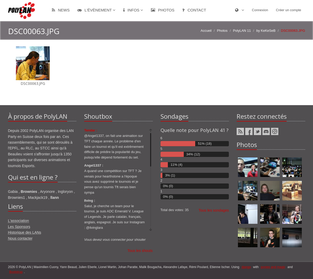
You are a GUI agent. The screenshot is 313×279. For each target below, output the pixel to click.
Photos (162, 10)
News (61, 10)
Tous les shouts (140, 251)
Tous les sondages (214, 210)
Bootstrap (16, 272)
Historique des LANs (24, 232)
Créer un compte (288, 10)
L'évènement (96, 10)
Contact (194, 10)
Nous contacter (20, 238)
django (246, 267)
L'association (18, 221)
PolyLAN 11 (242, 31)
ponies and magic (273, 267)
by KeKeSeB (265, 31)
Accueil (206, 31)
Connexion (260, 10)
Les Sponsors (19, 227)
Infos (133, 10)
